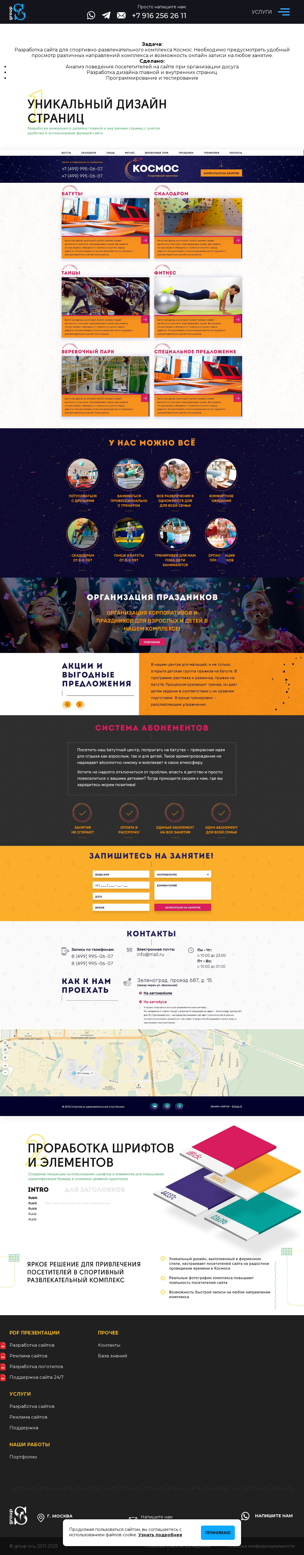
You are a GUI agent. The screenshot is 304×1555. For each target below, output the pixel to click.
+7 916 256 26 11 (159, 15)
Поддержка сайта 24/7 (37, 1377)
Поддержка (24, 1427)
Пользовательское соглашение (177, 1546)
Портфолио (23, 1457)
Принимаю (218, 1532)
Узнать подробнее (160, 1534)
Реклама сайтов (29, 1356)
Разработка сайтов (32, 1345)
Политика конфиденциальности (260, 1546)
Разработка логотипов (36, 1366)
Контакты (109, 1345)
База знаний (112, 1356)
